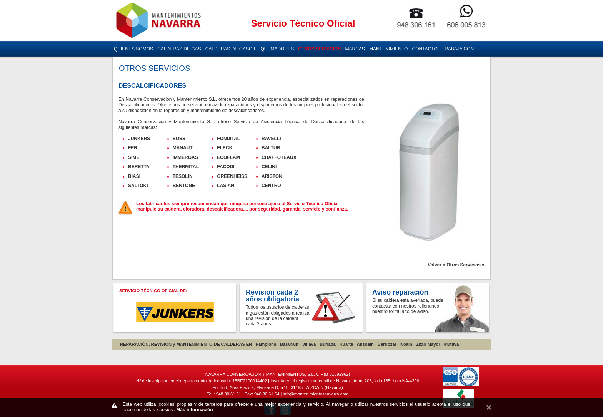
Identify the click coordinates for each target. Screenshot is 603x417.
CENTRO (271, 185)
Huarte (346, 344)
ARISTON (272, 176)
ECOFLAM (228, 157)
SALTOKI (138, 185)
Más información (194, 409)
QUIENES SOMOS (133, 49)
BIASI (134, 176)
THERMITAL (186, 166)
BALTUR (271, 148)
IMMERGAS (185, 157)
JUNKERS (139, 138)
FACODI (225, 166)
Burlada (328, 344)
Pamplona (266, 344)
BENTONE (184, 185)
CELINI (269, 166)
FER (132, 148)
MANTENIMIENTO (388, 49)
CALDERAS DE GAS (179, 49)
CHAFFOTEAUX (279, 157)
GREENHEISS (232, 176)
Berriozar (387, 344)
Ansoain (365, 344)
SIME (133, 157)
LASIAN (225, 185)
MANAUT (183, 148)
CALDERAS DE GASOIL (231, 49)
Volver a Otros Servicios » (456, 265)
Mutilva (451, 344)
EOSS (179, 138)
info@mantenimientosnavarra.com (315, 394)
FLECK (224, 148)
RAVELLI (271, 138)
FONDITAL (228, 138)
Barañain (289, 344)
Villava (309, 344)
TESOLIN (183, 176)
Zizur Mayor (428, 344)
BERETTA (139, 166)
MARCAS (355, 49)
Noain (406, 344)
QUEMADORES (277, 49)
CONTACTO (425, 49)
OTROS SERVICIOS (319, 49)
